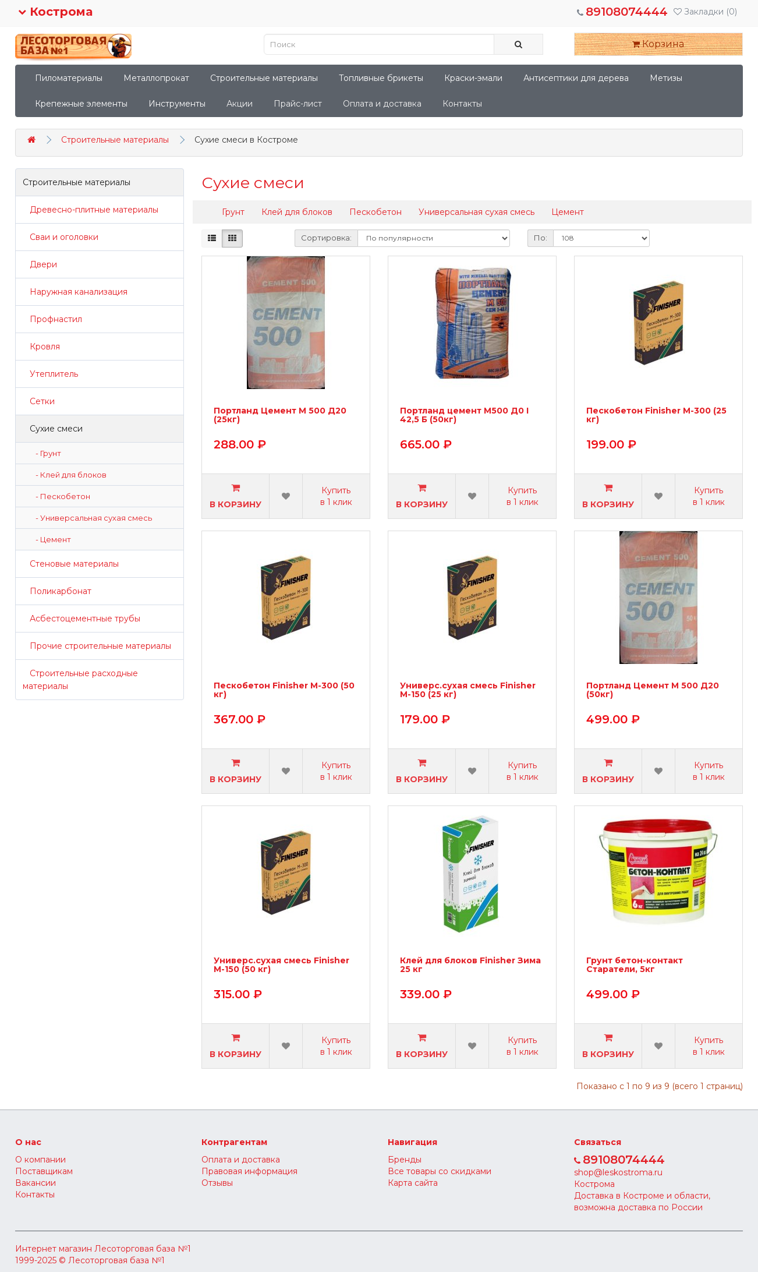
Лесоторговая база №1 (142, 1248)
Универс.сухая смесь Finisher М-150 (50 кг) (281, 965)
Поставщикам (44, 1171)
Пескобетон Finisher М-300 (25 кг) (656, 416)
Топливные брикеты (381, 78)
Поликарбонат (57, 591)
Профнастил (52, 319)
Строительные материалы (264, 78)
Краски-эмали (473, 78)
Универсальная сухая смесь (476, 212)
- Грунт (45, 453)
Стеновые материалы (71, 564)
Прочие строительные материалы (97, 646)
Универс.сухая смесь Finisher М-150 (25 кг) (468, 690)
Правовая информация (249, 1171)
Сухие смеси (53, 428)
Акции (239, 103)
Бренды (404, 1159)
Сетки (39, 401)
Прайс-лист (298, 103)
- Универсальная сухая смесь (91, 517)
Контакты (462, 103)
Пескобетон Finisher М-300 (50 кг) (284, 690)
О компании (40, 1159)
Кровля (41, 346)
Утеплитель (50, 374)
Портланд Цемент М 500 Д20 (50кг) (652, 690)
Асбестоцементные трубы (81, 618)
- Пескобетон (60, 496)
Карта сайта (413, 1183)
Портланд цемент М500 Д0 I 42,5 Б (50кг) (464, 416)
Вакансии (35, 1183)
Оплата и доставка (382, 103)
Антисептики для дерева (576, 78)
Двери (40, 264)
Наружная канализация (75, 292)
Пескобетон (375, 212)
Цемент (567, 212)
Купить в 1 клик (336, 496)
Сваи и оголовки (60, 237)
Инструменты (177, 103)
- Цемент (50, 539)
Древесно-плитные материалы (90, 209)
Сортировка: (326, 237)
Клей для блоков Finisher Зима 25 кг (470, 965)
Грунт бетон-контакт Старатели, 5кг (634, 965)
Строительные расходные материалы (80, 679)
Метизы (666, 78)
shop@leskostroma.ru (618, 1172)
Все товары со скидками (439, 1171)
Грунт (233, 212)
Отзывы (217, 1183)
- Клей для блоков (68, 474)
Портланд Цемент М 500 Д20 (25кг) (280, 416)
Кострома (55, 12)
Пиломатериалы (68, 78)
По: (540, 237)
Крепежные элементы (81, 103)
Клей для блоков (296, 212)
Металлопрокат (156, 78)
